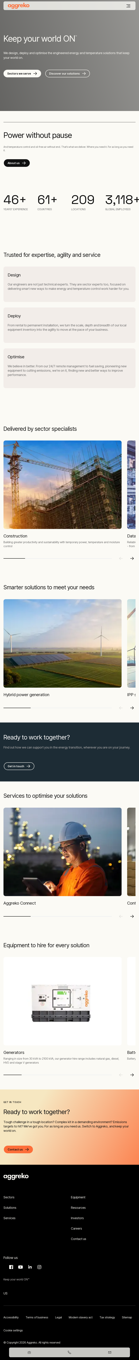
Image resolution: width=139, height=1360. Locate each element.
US (5, 1293)
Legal (58, 1317)
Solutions (9, 1207)
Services (9, 1218)
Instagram (39, 1267)
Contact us (78, 1239)
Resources (78, 1207)
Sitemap (127, 1317)
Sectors (8, 1197)
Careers (76, 1228)
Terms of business (37, 1317)
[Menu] (128, 6)
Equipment (78, 1197)
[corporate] (18, 5)
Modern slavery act (80, 1317)
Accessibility (11, 1317)
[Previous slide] (120, 558)
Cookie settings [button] (13, 1330)
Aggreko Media (20, 1267)
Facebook (10, 1267)
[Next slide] (132, 558)
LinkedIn (29, 1267)
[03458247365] (69, 1352)
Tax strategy (107, 1317)
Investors (77, 1218)
